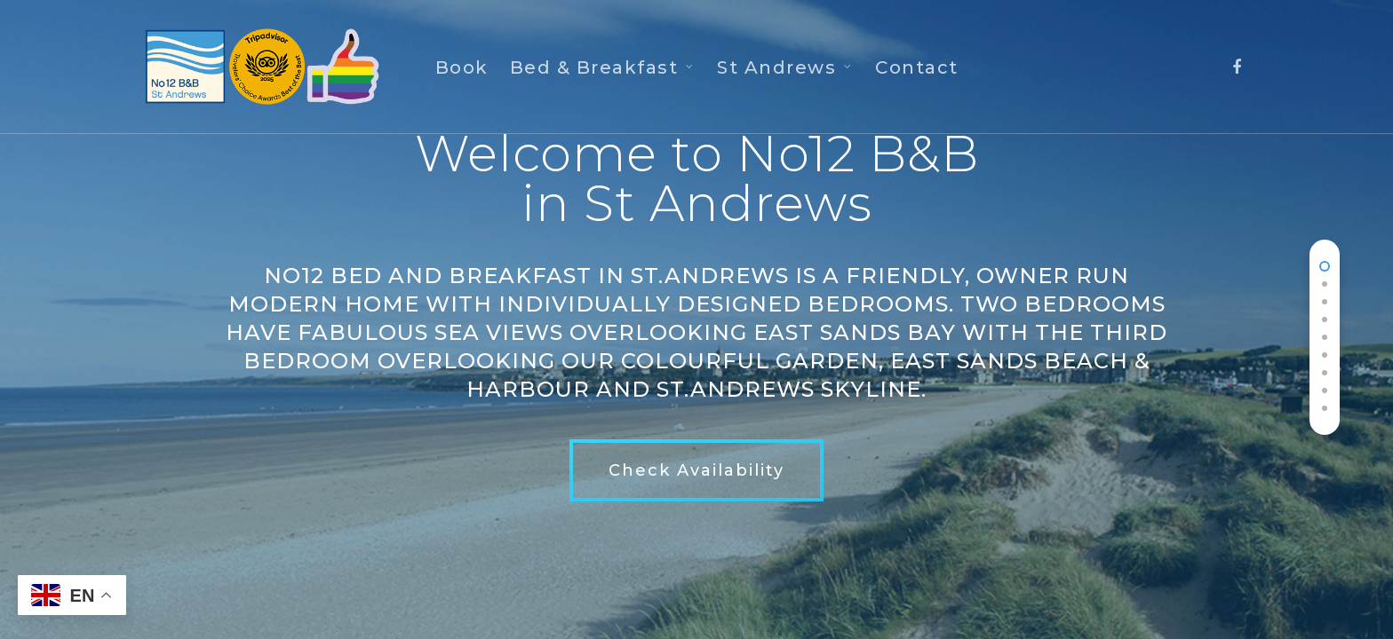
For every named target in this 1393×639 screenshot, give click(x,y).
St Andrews (784, 67)
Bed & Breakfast (602, 67)
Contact (917, 67)
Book (462, 67)
